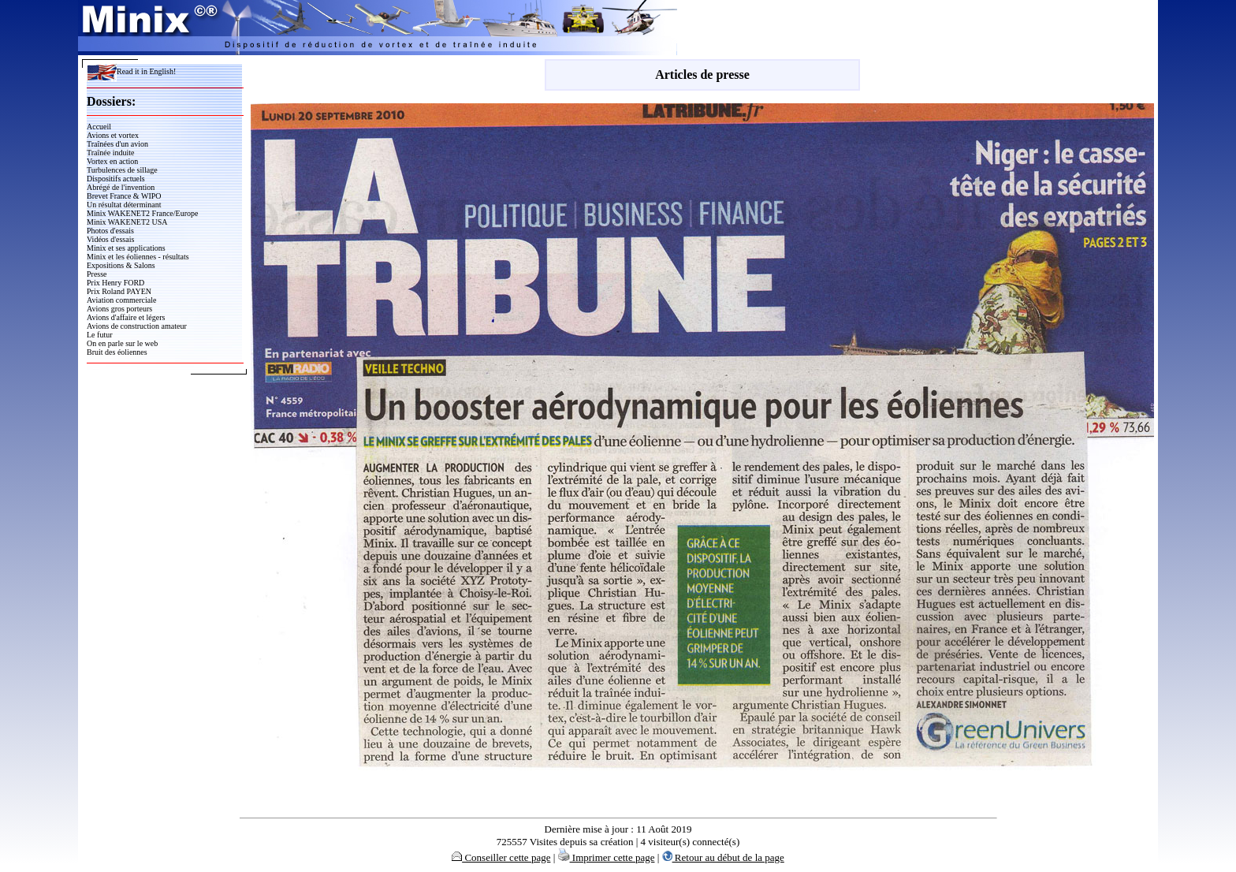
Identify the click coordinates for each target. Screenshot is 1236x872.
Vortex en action (112, 161)
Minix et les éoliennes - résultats (138, 256)
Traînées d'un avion (117, 144)
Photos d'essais (110, 230)
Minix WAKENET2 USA (127, 222)
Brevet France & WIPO (124, 196)
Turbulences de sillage (122, 170)
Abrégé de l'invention (120, 187)
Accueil (99, 126)
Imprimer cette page (606, 857)
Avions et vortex (113, 135)
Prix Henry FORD (115, 282)
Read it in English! (131, 71)
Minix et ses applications (126, 248)
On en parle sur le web (122, 343)
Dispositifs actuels (116, 178)
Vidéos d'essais (110, 239)
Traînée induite (110, 152)
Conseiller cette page (501, 857)
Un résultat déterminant (124, 204)
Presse (97, 274)
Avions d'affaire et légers (126, 317)
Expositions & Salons (121, 265)
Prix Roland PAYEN (119, 291)
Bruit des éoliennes (117, 352)
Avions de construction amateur (137, 326)
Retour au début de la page (723, 857)
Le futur (100, 334)
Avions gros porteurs (119, 308)
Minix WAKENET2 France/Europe (142, 213)
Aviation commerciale (121, 300)
